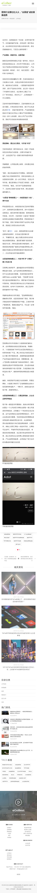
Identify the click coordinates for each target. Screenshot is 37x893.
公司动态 (18, 18)
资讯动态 (9, 855)
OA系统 (4, 771)
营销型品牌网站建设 (28, 540)
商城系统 (9, 831)
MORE (18, 874)
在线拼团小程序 (22, 778)
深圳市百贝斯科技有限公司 (16, 885)
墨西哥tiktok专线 (17, 534)
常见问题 (9, 857)
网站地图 (19, 889)
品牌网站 (9, 829)
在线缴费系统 (12, 771)
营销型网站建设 (12, 778)
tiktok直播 (26, 768)
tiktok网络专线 (7, 540)
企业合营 (27, 843)
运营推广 (9, 827)
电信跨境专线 (27, 827)
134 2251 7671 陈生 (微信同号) (22, 867)
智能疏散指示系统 (26, 889)
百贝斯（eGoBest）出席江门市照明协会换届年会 (10, 558)
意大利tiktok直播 (21, 771)
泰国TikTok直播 (17, 540)
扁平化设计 (18, 544)
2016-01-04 (4, 18)
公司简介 (9, 853)
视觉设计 (3, 695)
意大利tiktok (27, 764)
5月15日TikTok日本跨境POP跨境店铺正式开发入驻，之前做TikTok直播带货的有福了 (18, 668)
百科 (2, 702)
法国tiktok (5, 781)
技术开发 (27, 845)
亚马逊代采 (28, 831)
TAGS (7, 889)
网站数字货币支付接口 (7, 764)
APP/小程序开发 (27, 833)
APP (9, 835)
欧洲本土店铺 (27, 829)
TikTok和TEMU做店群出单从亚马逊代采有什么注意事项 (18, 634)
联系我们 (9, 859)
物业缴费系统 (18, 768)
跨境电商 (3, 687)
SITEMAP (12, 889)
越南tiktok (29, 537)
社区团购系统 (28, 774)
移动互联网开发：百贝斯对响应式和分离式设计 (27, 558)
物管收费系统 (7, 534)
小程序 (9, 833)
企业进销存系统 (25, 781)
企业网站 (4, 778)
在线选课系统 (18, 764)
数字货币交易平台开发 (7, 768)
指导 (2, 691)
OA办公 (30, 771)
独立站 (12, 774)
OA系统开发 (19, 774)
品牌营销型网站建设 (14, 781)
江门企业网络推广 (28, 534)
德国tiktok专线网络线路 (18, 537)
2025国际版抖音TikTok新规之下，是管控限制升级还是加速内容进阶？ (18, 600)
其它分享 (3, 698)
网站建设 (27, 835)
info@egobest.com (22, 869)
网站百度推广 (7, 537)
